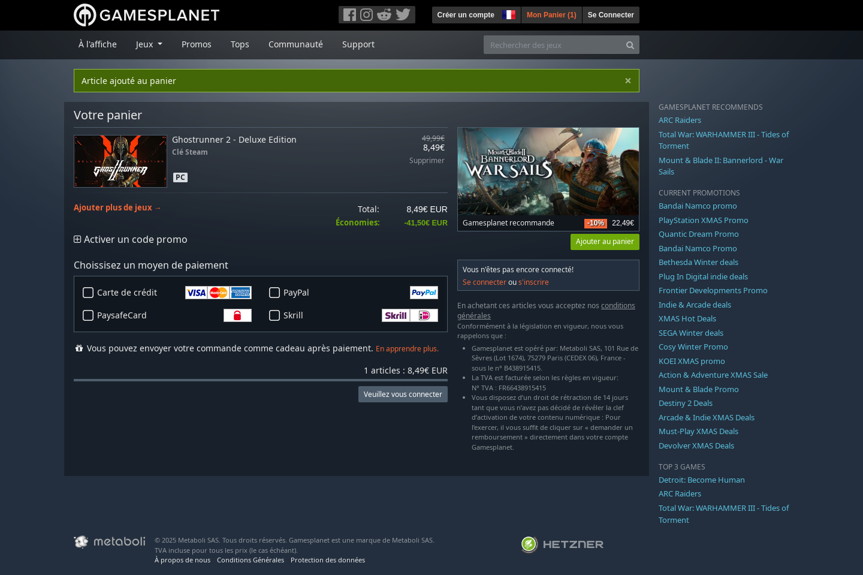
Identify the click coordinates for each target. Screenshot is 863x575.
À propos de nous (182, 559)
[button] (507, 13)
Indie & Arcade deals (695, 304)
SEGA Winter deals (691, 332)
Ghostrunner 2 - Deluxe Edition (234, 139)
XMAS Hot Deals (687, 318)
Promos (197, 44)
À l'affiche (98, 44)
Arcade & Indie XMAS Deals (707, 417)
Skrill (360, 315)
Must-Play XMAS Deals (698, 431)
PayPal (360, 292)
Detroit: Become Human (702, 479)
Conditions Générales (250, 559)
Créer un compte (465, 15)
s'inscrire (533, 282)
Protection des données (328, 559)
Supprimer (427, 161)
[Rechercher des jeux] (552, 44)
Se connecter (484, 282)
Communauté (295, 44)
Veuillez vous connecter (403, 394)
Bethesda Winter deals (698, 262)
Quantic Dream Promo (699, 233)
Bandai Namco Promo (698, 248)
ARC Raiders (680, 120)
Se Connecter (611, 15)
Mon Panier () (552, 15)
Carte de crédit (174, 292)
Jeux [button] (145, 44)
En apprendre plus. (407, 348)
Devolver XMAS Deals (696, 445)
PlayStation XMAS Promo (704, 220)
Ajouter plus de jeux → (118, 208)
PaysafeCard (174, 315)
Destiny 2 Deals (686, 403)
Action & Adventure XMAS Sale (713, 374)
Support (358, 44)
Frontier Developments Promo (713, 290)
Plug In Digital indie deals (703, 276)
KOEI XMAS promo (692, 361)
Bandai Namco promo (698, 205)
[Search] (630, 44)
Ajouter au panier (605, 241)
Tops (240, 44)
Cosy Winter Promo (693, 346)
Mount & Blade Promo (699, 389)
